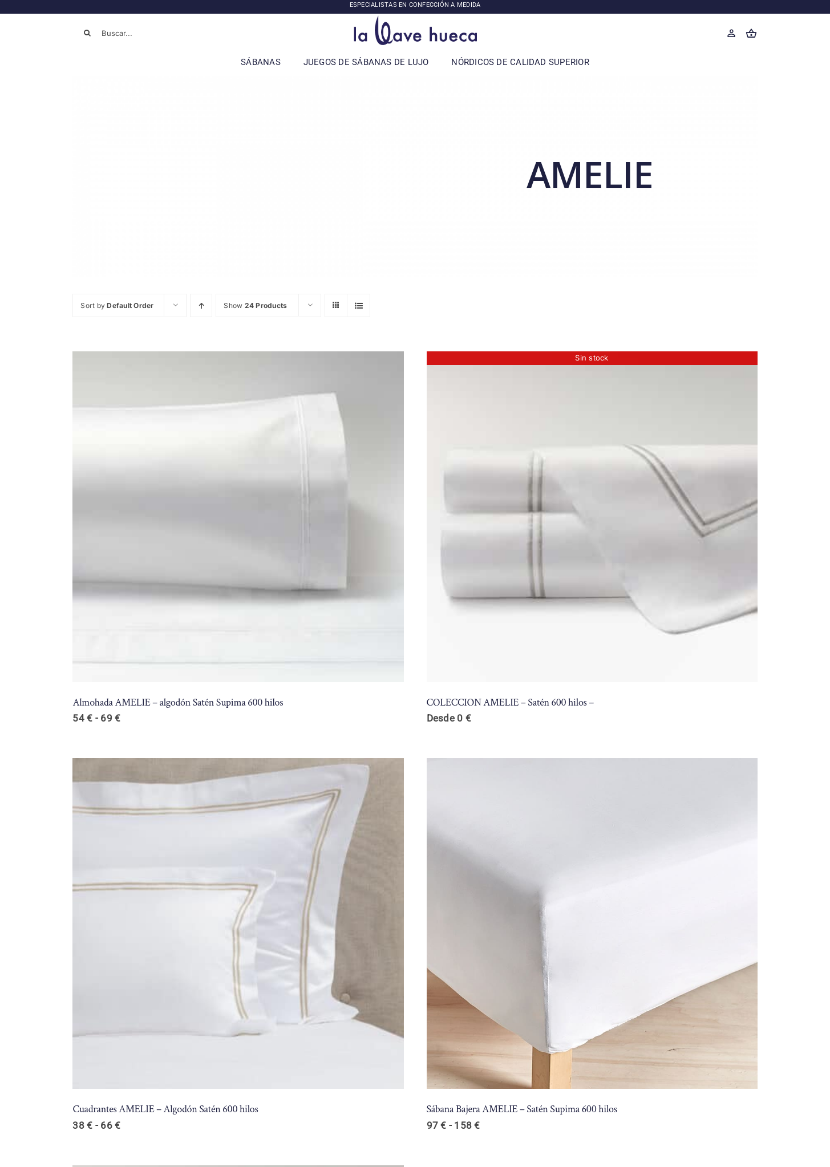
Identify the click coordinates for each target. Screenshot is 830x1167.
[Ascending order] (201, 305)
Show (255, 305)
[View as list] (358, 305)
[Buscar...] (141, 33)
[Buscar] (87, 33)
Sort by (116, 305)
